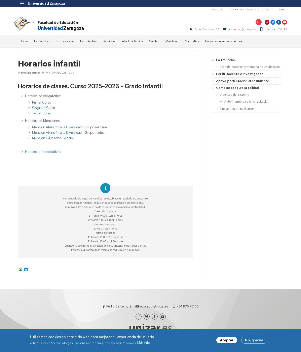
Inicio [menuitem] (24, 43)
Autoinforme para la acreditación (246, 104)
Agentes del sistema (234, 97)
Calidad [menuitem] (154, 43)
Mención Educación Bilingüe (53, 140)
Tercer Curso (41, 115)
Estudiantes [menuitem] (88, 43)
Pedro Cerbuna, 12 (202, 30)
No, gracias (254, 340)
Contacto (263, 9)
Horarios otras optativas (43, 154)
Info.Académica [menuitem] (132, 43)
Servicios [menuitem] (109, 43)
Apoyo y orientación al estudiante (242, 83)
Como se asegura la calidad (237, 90)
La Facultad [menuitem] (42, 43)
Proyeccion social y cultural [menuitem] (223, 43)
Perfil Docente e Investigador (239, 76)
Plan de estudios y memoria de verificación (250, 69)
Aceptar (226, 340)
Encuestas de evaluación (237, 111)
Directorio (214, 9)
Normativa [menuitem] (192, 43)
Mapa (278, 9)
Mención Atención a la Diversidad (57, 129)
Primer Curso (41, 104)
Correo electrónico (239, 9)
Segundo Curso (43, 110)
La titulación (226, 62)
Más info (143, 343)
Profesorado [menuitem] (65, 43)
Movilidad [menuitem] (172, 43)
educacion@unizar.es (238, 30)
